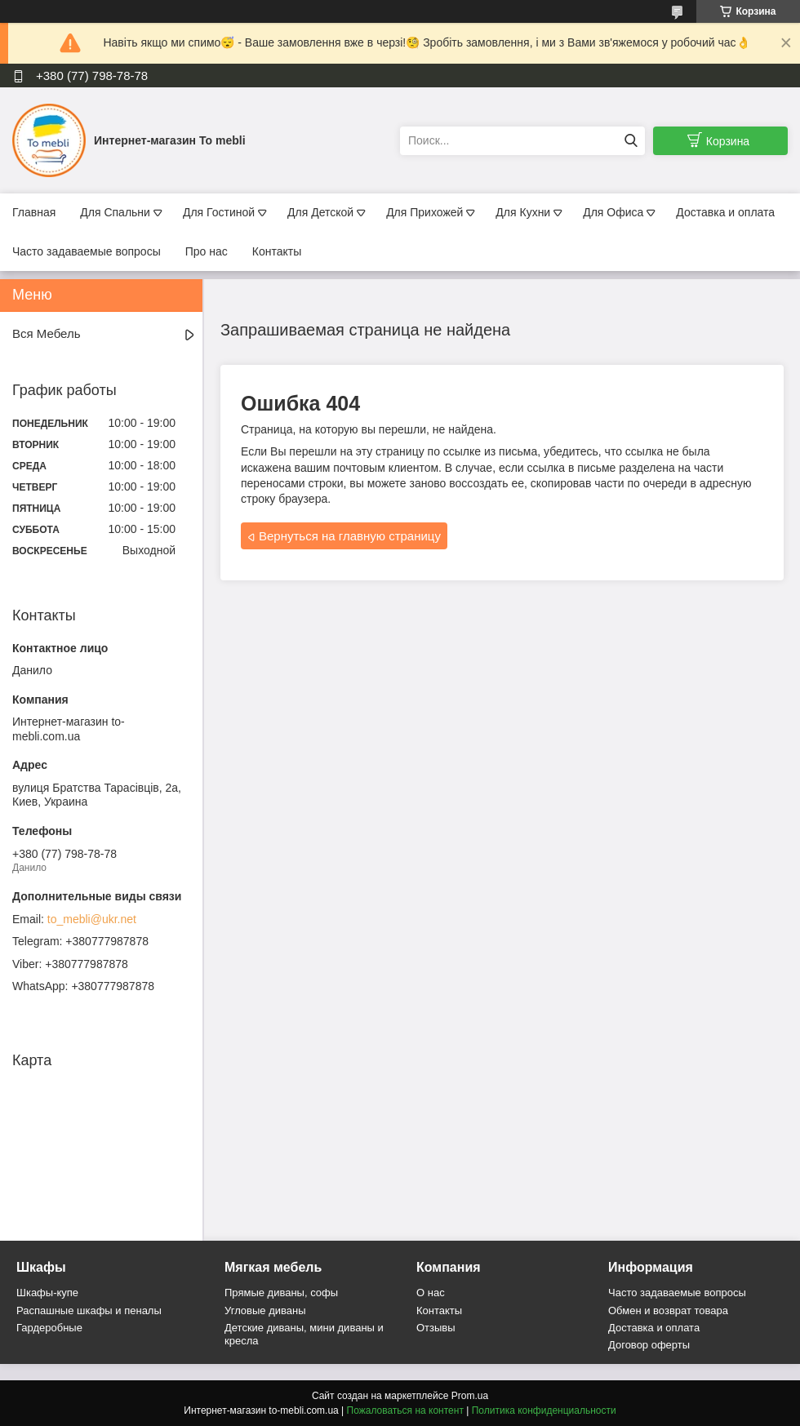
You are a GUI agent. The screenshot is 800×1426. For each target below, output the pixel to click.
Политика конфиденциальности (544, 1410)
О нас (430, 1292)
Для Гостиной (219, 212)
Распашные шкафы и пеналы (89, 1310)
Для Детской (320, 212)
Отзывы (436, 1328)
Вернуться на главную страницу (350, 536)
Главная (34, 212)
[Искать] (630, 141)
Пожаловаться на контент (405, 1410)
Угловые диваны (265, 1310)
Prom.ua (469, 1396)
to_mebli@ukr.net (91, 919)
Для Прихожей (424, 212)
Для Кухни (523, 212)
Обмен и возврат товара (668, 1310)
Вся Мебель (46, 333)
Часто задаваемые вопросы (86, 251)
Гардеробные (49, 1328)
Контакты (276, 251)
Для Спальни (115, 212)
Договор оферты (649, 1345)
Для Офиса (613, 212)
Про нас (206, 251)
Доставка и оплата (725, 212)
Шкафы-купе (47, 1292)
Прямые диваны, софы (281, 1292)
